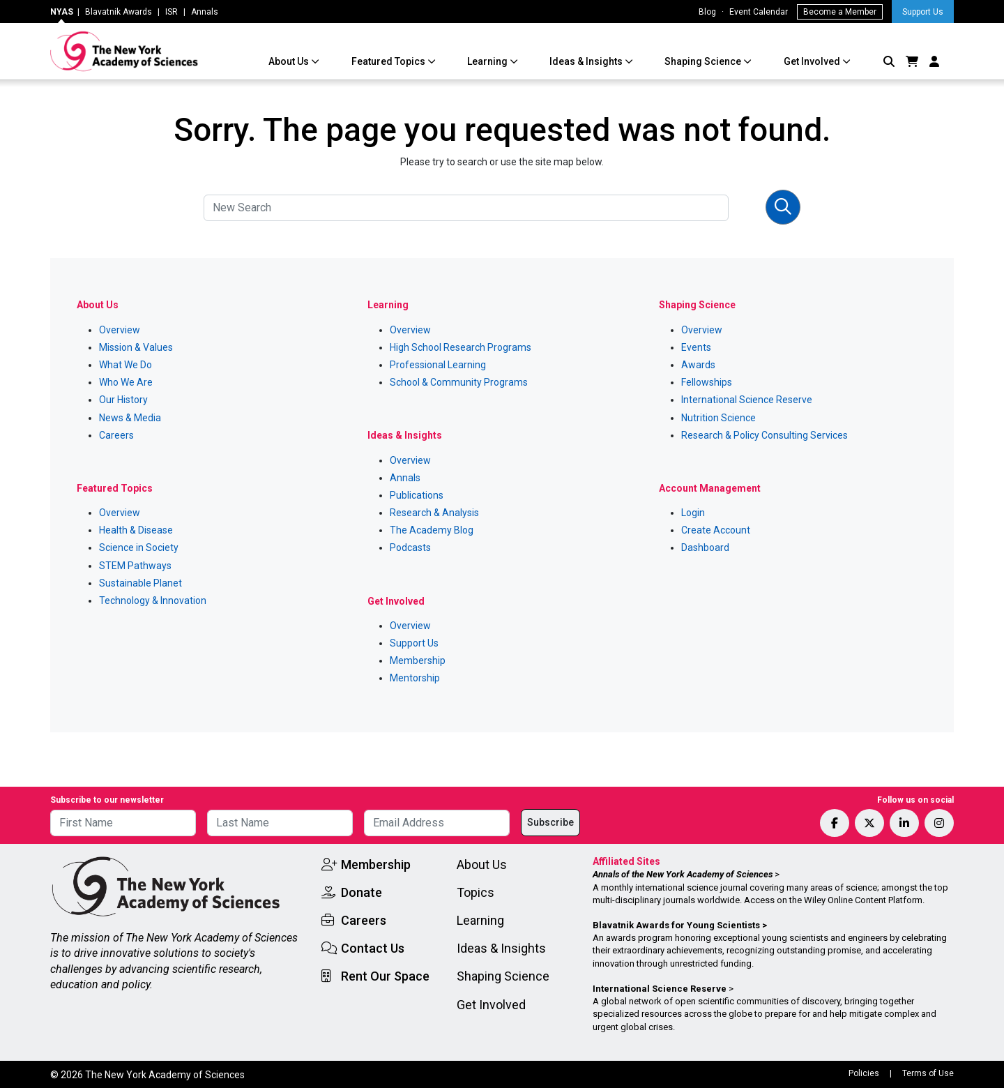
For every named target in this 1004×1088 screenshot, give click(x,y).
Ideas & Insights (587, 61)
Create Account (715, 530)
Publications (416, 495)
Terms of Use (928, 1073)
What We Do (125, 364)
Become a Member (839, 12)
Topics (475, 892)
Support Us (922, 12)
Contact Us (372, 948)
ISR (171, 12)
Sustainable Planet (140, 583)
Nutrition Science (718, 417)
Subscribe (550, 822)
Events (696, 347)
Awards (698, 364)
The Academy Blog (431, 530)
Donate (361, 892)
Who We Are (126, 382)
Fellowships (706, 382)
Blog (707, 12)
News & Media (130, 417)
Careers (116, 435)
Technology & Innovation (152, 600)
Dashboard (705, 547)
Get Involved (813, 61)
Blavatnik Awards (118, 12)
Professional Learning (438, 364)
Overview (119, 329)
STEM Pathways (135, 565)
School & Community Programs (459, 382)
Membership (418, 660)
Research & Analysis (434, 512)
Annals (204, 12)
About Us (289, 61)
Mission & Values (136, 347)
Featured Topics (389, 61)
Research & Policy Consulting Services (764, 435)
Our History (123, 399)
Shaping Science (703, 61)
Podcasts (410, 547)
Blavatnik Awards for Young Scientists (676, 925)
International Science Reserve (746, 399)
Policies (864, 1073)
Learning (488, 61)
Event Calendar (758, 12)
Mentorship (415, 677)
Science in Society (138, 547)
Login (693, 512)
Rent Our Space (385, 976)
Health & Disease (136, 530)
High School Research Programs (460, 347)
